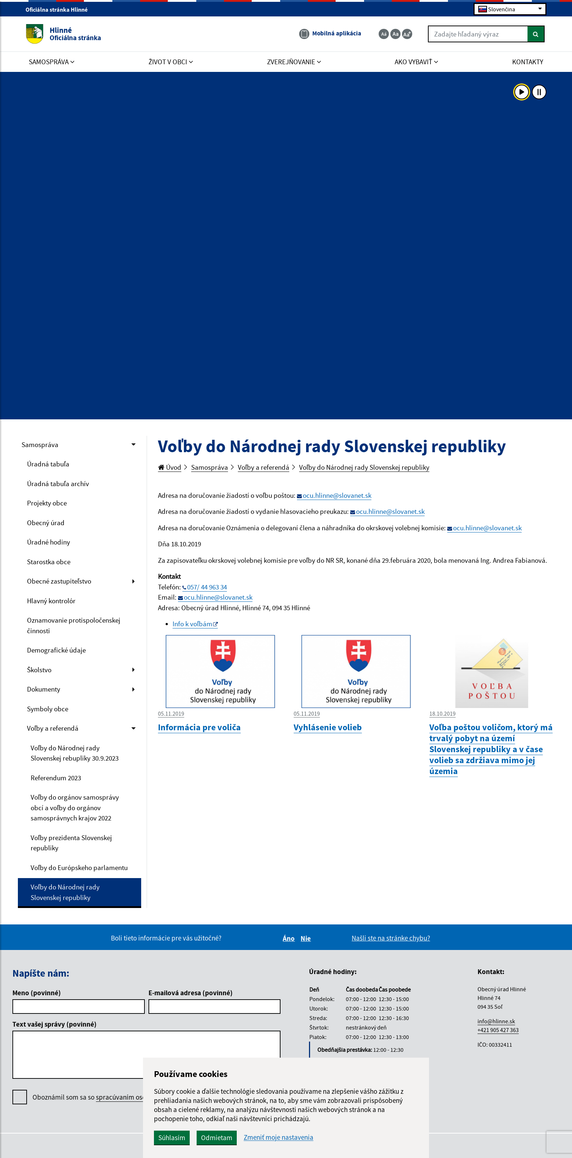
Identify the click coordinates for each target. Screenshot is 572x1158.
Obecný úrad (46, 522)
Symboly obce (47, 708)
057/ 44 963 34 (207, 586)
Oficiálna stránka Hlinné (60, 9)
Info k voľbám (192, 623)
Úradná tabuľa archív (58, 483)
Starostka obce (48, 561)
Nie (307, 938)
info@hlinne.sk (496, 1021)
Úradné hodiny (48, 542)
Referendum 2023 (56, 777)
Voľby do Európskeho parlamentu (79, 867)
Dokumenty (43, 689)
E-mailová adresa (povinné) (190, 992)
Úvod (169, 467)
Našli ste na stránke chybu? (391, 938)
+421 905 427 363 (498, 1030)
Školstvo (39, 669)
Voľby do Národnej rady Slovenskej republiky (65, 892)
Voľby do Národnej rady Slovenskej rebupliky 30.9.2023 (75, 753)
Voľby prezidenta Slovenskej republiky (71, 843)
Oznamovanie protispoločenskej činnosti (73, 625)
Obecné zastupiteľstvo (59, 581)
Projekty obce (47, 503)
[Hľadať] (536, 34)
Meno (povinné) (36, 992)
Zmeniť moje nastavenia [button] (278, 1137)
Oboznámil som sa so (113, 1097)
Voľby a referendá (52, 728)
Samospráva (40, 444)
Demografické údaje (56, 650)
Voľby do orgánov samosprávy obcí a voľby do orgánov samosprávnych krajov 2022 (75, 807)
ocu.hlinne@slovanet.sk (337, 495)
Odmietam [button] (216, 1137)
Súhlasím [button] (171, 1137)
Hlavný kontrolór (51, 600)
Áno (290, 938)
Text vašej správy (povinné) (54, 1024)
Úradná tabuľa (48, 463)
